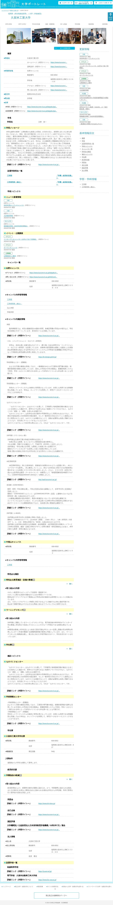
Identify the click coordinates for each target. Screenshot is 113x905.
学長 (83, 141)
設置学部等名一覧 (88, 143)
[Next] (105, 36)
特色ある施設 (86, 152)
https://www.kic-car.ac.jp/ (47, 880)
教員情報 (91, 24)
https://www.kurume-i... (59, 62)
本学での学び (22, 24)
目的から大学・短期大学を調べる (72, 886)
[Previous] (7, 36)
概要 (83, 138)
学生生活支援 (36, 24)
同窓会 (84, 162)
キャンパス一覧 (87, 149)
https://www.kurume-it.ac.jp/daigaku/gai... (42, 107)
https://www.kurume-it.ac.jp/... (49, 164)
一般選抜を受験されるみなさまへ (90, 124)
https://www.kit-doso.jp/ (46, 803)
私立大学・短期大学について (24, 886)
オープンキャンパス (10, 248)
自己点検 (85, 165)
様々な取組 (63, 24)
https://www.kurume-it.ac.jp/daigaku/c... (43, 273)
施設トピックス (87, 154)
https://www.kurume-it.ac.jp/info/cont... (43, 277)
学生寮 (84, 157)
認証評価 (85, 168)
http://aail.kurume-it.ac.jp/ (47, 479)
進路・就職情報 (49, 24)
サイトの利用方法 (52, 886)
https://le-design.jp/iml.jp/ (47, 357)
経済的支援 (85, 160)
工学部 (9, 175)
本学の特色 (8, 24)
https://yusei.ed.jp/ (45, 871)
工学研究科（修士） (14, 182)
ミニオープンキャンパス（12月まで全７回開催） (20, 239)
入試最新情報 (8, 216)
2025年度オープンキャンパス (14, 205)
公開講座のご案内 (10, 256)
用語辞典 (40, 886)
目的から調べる (14, 10)
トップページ (5, 10)
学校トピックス (87, 146)
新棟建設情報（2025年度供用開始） (16, 226)
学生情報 (77, 24)
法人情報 (85, 170)
